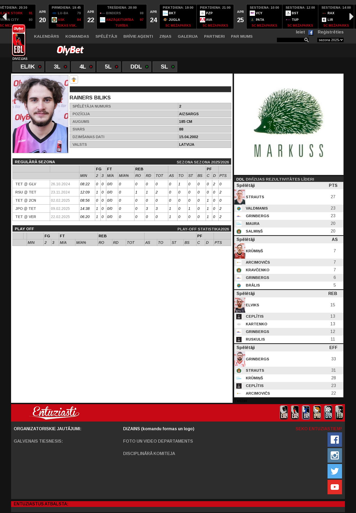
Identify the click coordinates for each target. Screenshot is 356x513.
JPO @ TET (25, 208)
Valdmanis (256, 208)
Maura (252, 223)
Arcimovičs (257, 262)
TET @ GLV (25, 184)
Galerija (188, 36)
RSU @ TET (25, 192)
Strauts (254, 197)
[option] (42, 16)
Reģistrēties (331, 32)
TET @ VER (25, 217)
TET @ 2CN (25, 200)
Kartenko (256, 324)
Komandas (77, 36)
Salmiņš (254, 231)
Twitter (240, 400)
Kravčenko (257, 270)
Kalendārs (46, 36)
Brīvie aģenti (138, 36)
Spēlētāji (106, 36)
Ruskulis (255, 339)
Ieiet (300, 32)
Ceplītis (254, 316)
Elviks (252, 305)
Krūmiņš (254, 251)
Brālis (252, 285)
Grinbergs (257, 216)
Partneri (214, 36)
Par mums (242, 36)
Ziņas (165, 36)
